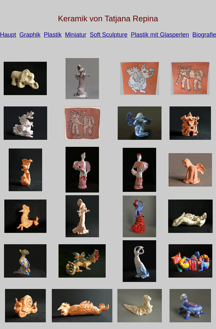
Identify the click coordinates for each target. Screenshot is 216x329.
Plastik (53, 34)
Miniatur (75, 34)
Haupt (8, 34)
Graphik (29, 34)
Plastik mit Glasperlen (160, 34)
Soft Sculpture (108, 34)
